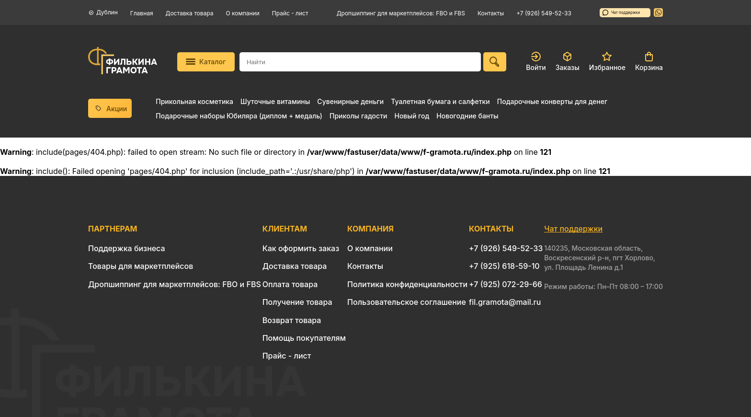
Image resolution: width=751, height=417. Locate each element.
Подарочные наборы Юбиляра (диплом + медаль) (239, 116)
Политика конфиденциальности (407, 284)
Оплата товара (290, 284)
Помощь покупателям (304, 338)
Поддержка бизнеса (126, 248)
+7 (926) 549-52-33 (543, 13)
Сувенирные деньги (350, 101)
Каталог (206, 62)
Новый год (411, 116)
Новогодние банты (467, 116)
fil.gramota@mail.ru (505, 302)
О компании (243, 13)
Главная (141, 13)
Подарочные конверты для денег (552, 101)
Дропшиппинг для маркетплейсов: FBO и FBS (401, 13)
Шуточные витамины (275, 101)
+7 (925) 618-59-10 (504, 266)
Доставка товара (190, 13)
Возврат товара (291, 320)
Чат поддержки (621, 12)
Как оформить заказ (301, 248)
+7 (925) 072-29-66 (505, 284)
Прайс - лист (290, 13)
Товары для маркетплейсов (140, 266)
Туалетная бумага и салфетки (440, 101)
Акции (110, 108)
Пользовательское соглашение (406, 302)
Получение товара (297, 302)
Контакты (491, 13)
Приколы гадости (358, 116)
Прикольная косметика (194, 101)
